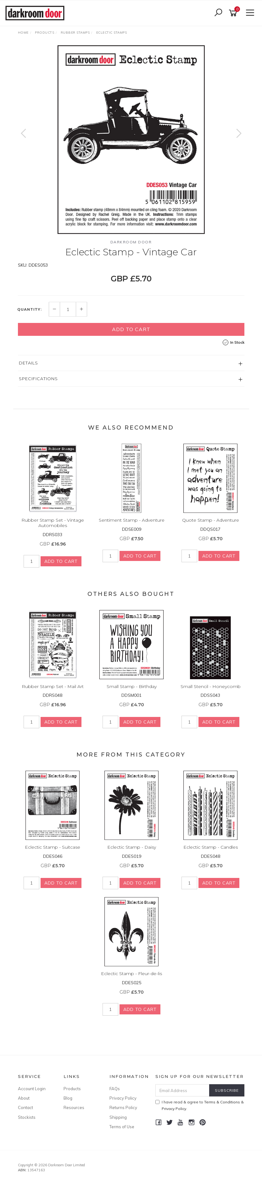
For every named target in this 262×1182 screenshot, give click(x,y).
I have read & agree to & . (199, 1105)
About (24, 1098)
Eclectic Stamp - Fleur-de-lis (131, 973)
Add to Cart (131, 329)
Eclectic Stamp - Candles (210, 847)
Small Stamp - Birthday (132, 686)
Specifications (38, 378)
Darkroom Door (131, 242)
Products (72, 1088)
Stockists (27, 1117)
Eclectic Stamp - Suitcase (52, 847)
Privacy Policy (123, 1098)
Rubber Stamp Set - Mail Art (53, 686)
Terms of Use (121, 1126)
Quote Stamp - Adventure (210, 520)
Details (28, 362)
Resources (74, 1107)
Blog (68, 1098)
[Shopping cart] (234, 13)
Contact (25, 1107)
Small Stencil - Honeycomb (211, 686)
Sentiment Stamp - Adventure (131, 520)
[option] (131, 139)
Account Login (32, 1088)
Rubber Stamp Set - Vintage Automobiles (52, 522)
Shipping (118, 1117)
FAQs (114, 1088)
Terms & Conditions (222, 1102)
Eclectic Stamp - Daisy (131, 847)
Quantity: (29, 309)
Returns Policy (123, 1107)
